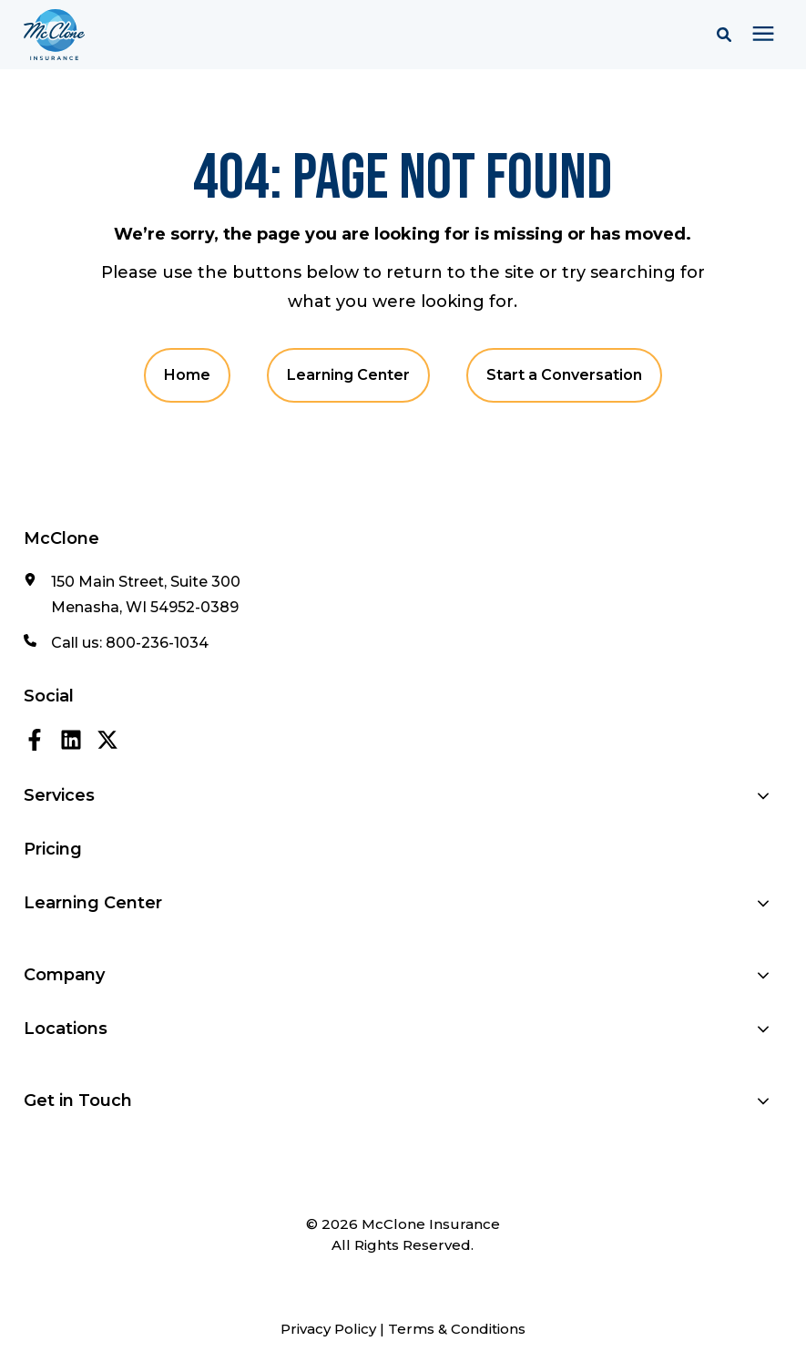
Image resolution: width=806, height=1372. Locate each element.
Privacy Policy (328, 1328)
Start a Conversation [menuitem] (564, 375)
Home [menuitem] (187, 375)
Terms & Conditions (456, 1328)
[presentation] (763, 35)
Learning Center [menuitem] (348, 375)
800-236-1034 (157, 642)
